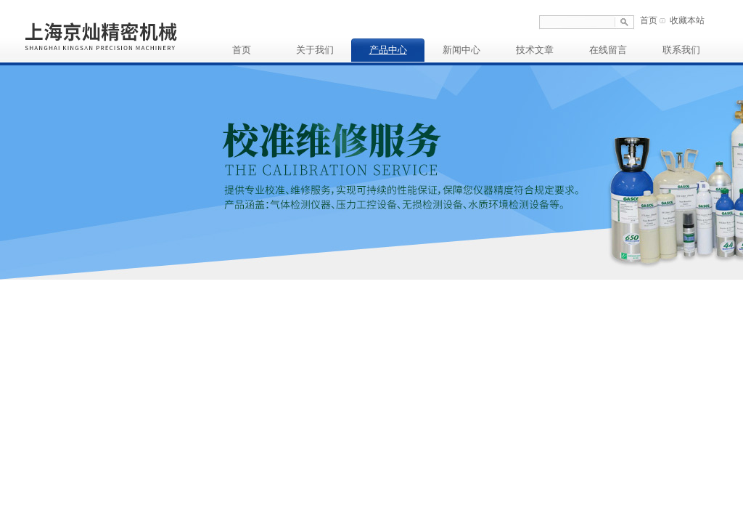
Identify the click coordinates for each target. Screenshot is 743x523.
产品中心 (388, 49)
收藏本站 (687, 20)
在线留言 (608, 49)
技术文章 (535, 49)
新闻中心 (461, 49)
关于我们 (315, 49)
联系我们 (681, 49)
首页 (648, 20)
